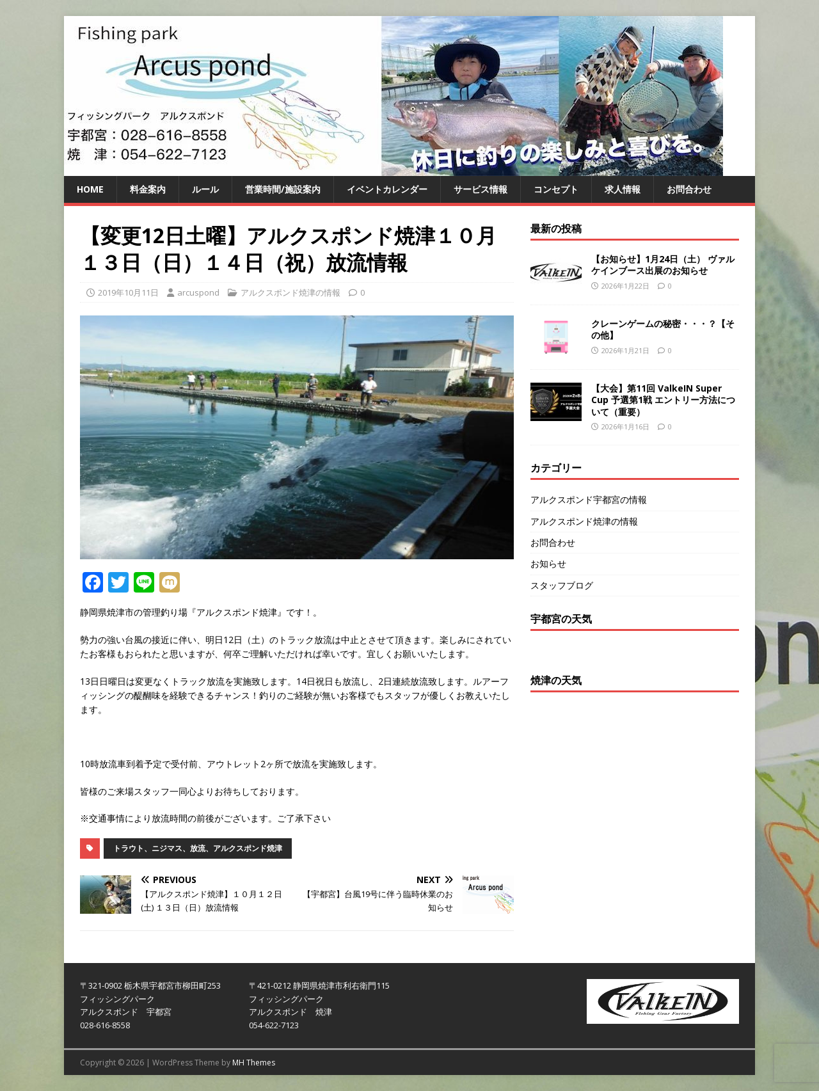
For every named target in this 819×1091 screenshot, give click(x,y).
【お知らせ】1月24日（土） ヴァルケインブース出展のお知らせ (663, 264)
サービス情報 (480, 189)
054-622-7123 (274, 1025)
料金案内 (148, 189)
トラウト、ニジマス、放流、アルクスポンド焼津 (197, 848)
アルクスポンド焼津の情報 (290, 292)
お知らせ (548, 563)
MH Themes (253, 1062)
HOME (90, 189)
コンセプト (556, 189)
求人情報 (622, 189)
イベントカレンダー (387, 189)
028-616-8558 (105, 1025)
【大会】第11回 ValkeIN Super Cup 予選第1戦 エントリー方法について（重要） (663, 399)
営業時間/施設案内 (283, 189)
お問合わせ (689, 189)
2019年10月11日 (128, 292)
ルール (205, 189)
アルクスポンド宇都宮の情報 (588, 499)
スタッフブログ (561, 585)
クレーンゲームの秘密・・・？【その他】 (663, 329)
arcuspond (198, 292)
